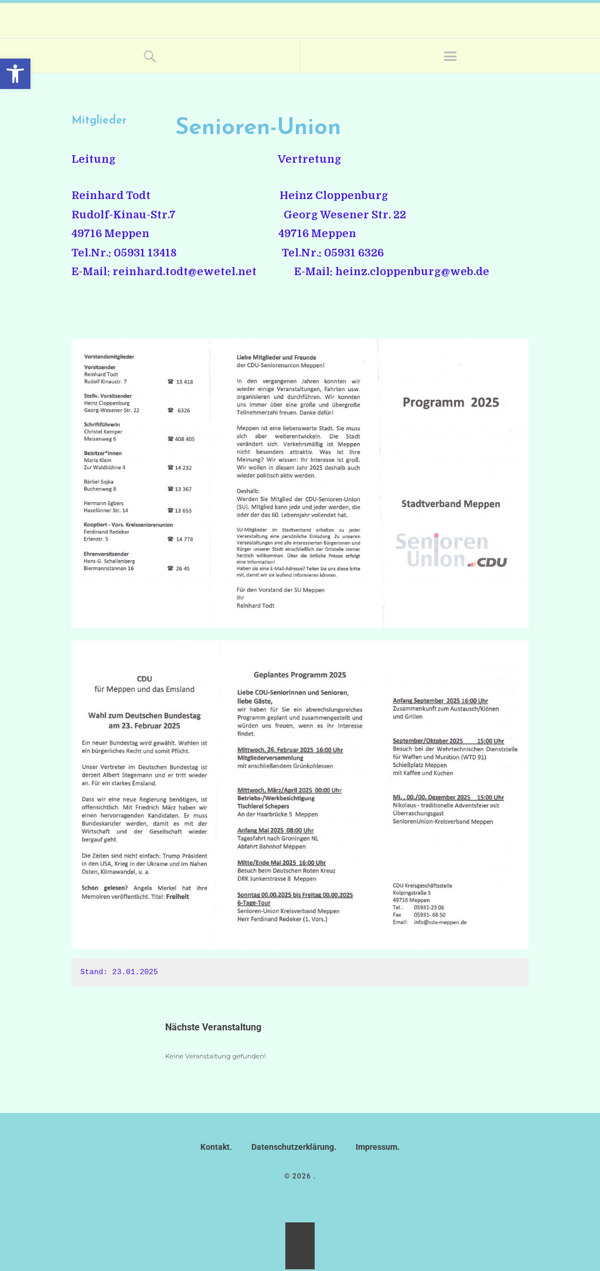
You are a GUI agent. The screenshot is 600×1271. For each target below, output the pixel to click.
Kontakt (215, 1147)
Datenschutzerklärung (292, 1147)
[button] (15, 74)
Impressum (376, 1147)
